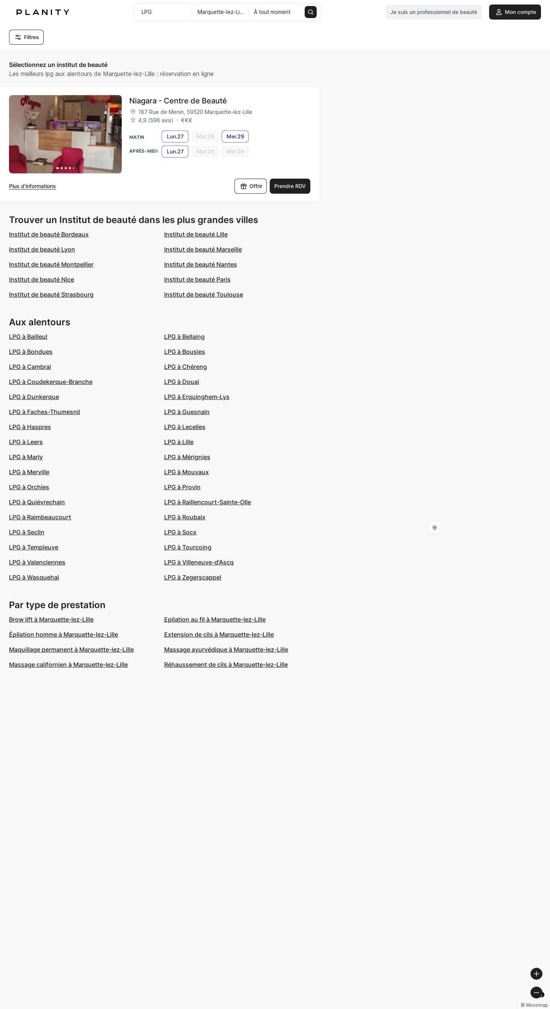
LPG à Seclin (26, 532)
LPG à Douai (181, 381)
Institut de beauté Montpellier (51, 264)
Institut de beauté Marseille (203, 249)
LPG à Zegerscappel (192, 577)
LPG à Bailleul (28, 336)
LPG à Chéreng (185, 366)
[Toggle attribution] (541, 1002)
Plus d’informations (32, 186)
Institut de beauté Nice (41, 279)
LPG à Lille (178, 442)
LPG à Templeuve (33, 547)
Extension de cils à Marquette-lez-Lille (219, 634)
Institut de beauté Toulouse (203, 294)
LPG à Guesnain (187, 412)
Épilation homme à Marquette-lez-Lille (63, 634)
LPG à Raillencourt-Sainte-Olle (207, 502)
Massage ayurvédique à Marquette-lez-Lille (226, 649)
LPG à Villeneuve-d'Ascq (199, 562)
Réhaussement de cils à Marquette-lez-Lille (226, 664)
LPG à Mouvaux (186, 472)
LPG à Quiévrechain (37, 502)
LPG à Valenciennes (37, 562)
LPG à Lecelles (184, 427)
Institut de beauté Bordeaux (49, 234)
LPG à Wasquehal (34, 577)
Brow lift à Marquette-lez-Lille (51, 619)
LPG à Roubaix (184, 517)
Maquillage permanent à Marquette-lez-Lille (71, 649)
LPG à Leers (26, 442)
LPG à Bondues (31, 351)
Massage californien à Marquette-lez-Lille (68, 664)
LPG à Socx (180, 532)
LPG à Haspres (30, 427)
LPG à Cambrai (30, 366)
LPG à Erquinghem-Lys (197, 397)
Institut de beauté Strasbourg (51, 294)
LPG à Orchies (29, 487)
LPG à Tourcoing (188, 547)
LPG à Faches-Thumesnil (44, 412)
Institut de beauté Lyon (42, 249)
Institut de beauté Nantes (200, 264)
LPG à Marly (26, 457)
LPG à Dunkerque (34, 397)
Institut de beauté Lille (196, 234)
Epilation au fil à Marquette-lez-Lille (215, 619)
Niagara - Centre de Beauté (178, 100)
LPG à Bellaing (184, 336)
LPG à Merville (29, 472)
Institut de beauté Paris (197, 279)
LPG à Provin (182, 487)
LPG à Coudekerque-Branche (50, 381)
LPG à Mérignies (187, 457)
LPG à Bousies (184, 351)
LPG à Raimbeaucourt (40, 517)
